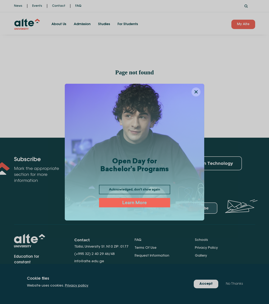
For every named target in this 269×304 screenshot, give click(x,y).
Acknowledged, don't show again (134, 189)
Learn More (134, 203)
